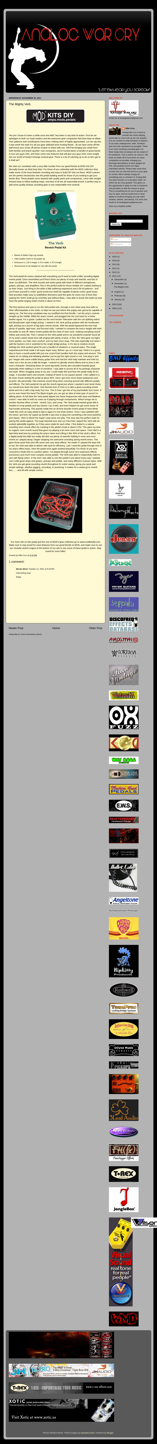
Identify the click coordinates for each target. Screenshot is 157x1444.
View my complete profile (120, 206)
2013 (114, 268)
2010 (114, 304)
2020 (114, 257)
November (119, 283)
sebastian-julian (88, 1433)
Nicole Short (22, 569)
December (119, 279)
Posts (114, 239)
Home (56, 628)
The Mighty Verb (121, 287)
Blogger (110, 1433)
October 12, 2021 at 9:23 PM (41, 569)
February (118, 296)
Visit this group (140, 227)
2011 (114, 276)
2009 (114, 308)
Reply (18, 577)
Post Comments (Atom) (31, 634)
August (117, 292)
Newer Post (16, 628)
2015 (114, 264)
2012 (114, 272)
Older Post (95, 628)
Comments (117, 244)
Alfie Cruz (130, 128)
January (118, 299)
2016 (114, 260)
